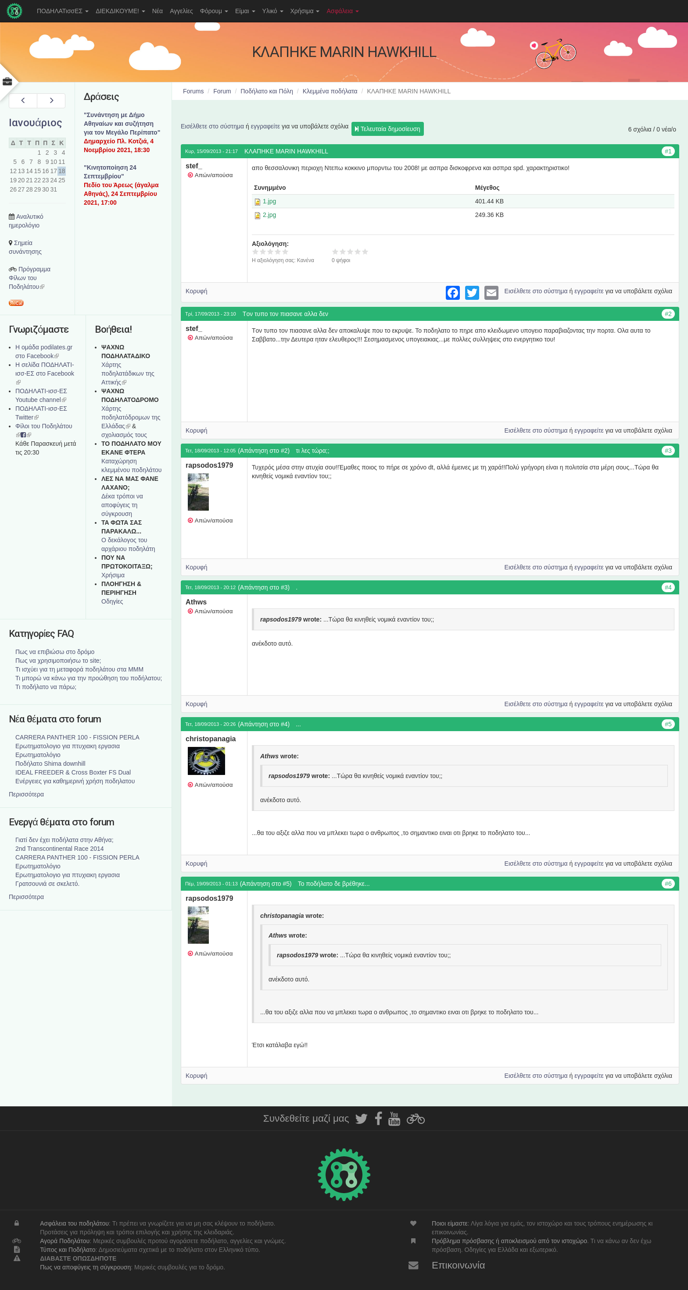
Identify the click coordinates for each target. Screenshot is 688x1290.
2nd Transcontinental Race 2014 (59, 848)
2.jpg (269, 214)
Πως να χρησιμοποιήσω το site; (58, 660)
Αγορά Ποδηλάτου (65, 1240)
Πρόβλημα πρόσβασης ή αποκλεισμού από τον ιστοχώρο (509, 1240)
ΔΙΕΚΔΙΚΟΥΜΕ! (120, 10)
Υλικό (272, 10)
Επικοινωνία (458, 1265)
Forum (222, 91)
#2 (668, 313)
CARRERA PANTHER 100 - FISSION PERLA (77, 737)
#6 (668, 883)
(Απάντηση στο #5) (266, 883)
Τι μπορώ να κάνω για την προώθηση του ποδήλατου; (88, 678)
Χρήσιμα (305, 10)
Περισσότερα (26, 794)
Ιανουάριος (35, 123)
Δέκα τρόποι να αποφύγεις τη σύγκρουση (122, 505)
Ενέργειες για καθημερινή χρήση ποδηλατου (75, 781)
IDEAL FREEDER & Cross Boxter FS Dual (73, 772)
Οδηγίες (112, 601)
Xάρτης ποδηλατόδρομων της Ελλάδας (131, 417)
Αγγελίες (181, 10)
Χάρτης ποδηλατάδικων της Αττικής (127, 373)
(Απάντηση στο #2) (264, 450)
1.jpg (269, 201)
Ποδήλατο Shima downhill (50, 763)
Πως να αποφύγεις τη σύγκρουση (85, 1267)
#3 (668, 450)
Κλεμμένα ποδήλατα (330, 91)
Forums (193, 91)
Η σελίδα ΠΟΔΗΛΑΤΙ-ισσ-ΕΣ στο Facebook (44, 373)
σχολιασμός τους (124, 434)
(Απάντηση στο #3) (264, 587)
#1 (668, 151)
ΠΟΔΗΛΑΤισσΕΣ (63, 10)
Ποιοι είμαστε (450, 1223)
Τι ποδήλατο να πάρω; (45, 686)
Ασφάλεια (342, 10)
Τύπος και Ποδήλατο (67, 1249)
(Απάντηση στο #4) (264, 724)
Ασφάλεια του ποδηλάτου (74, 1223)
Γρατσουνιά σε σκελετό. (47, 883)
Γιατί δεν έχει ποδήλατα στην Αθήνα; (64, 839)
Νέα (157, 10)
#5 (668, 724)
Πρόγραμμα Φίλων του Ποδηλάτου (29, 278)
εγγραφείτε (265, 126)
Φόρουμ (214, 10)
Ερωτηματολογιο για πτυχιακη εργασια (67, 746)
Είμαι (245, 10)
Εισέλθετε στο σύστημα (212, 126)
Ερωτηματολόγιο (38, 754)
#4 (668, 587)
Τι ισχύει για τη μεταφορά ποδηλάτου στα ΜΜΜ (79, 669)
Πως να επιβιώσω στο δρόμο (54, 651)
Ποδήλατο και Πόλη (266, 91)
